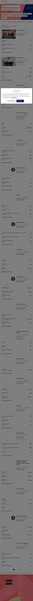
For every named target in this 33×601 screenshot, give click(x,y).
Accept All (20, 100)
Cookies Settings (11, 100)
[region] (16, 96)
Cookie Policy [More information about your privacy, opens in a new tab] (14, 97)
